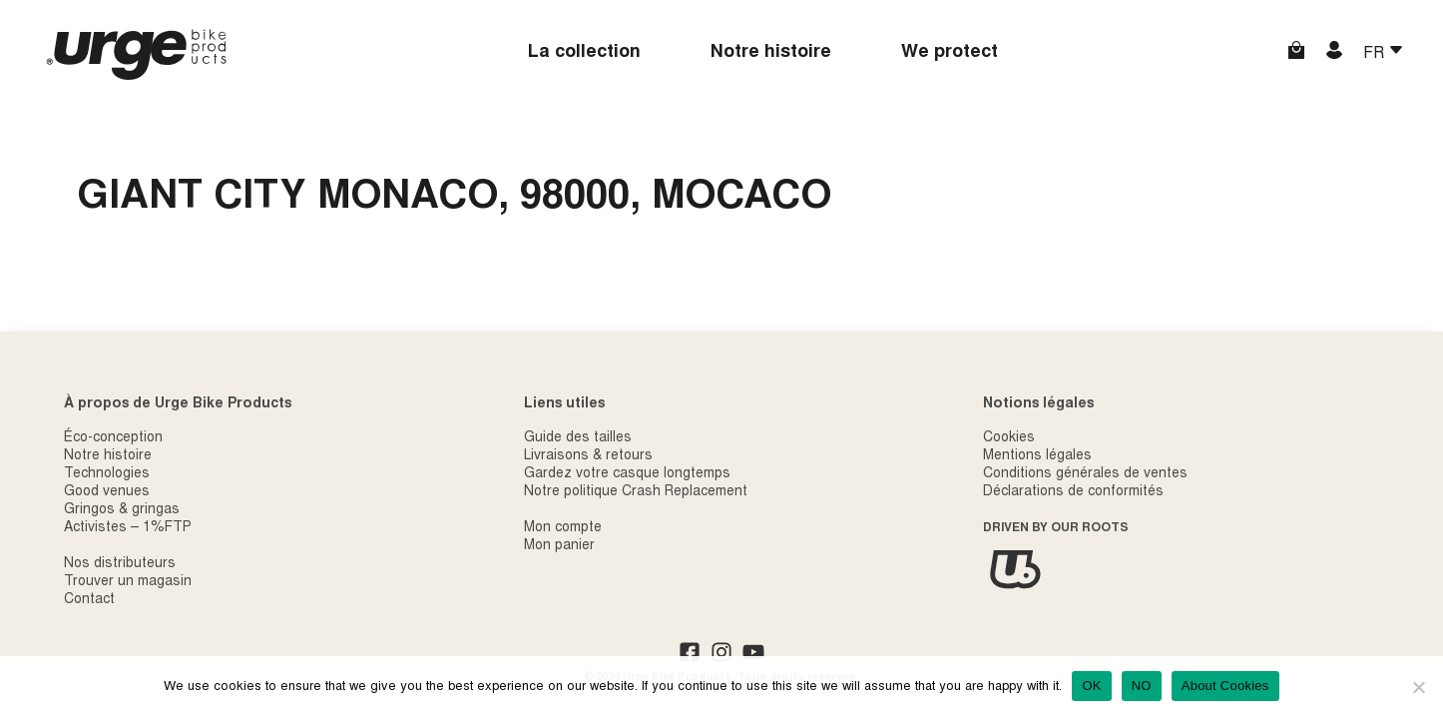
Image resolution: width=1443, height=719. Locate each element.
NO (1142, 685)
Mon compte (563, 528)
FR (1375, 54)
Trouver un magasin (128, 582)
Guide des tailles (578, 438)
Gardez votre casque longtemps (627, 474)
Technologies (107, 474)
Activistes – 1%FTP (128, 528)
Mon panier (559, 546)
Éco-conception (113, 438)
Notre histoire (771, 53)
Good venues (107, 492)
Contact (89, 600)
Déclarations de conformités (1073, 492)
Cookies (1009, 438)
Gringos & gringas (122, 510)
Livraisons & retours (588, 456)
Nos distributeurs (120, 564)
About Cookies (1225, 685)
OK (1091, 685)
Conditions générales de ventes (1085, 474)
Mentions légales (1037, 456)
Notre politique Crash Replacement (635, 492)
